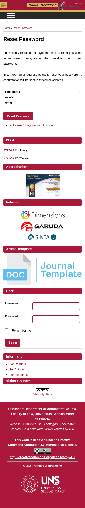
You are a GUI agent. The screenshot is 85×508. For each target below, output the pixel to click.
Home (6, 27)
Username (11, 303)
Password (11, 316)
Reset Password (22, 27)
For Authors (17, 369)
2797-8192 (10, 150)
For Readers (18, 364)
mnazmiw (55, 465)
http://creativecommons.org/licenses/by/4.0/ (42, 457)
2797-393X (10, 158)
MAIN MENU (11, 15)
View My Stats (42, 394)
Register (74, 6)
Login (61, 6)
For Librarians (19, 375)
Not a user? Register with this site (31, 125)
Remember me (21, 330)
